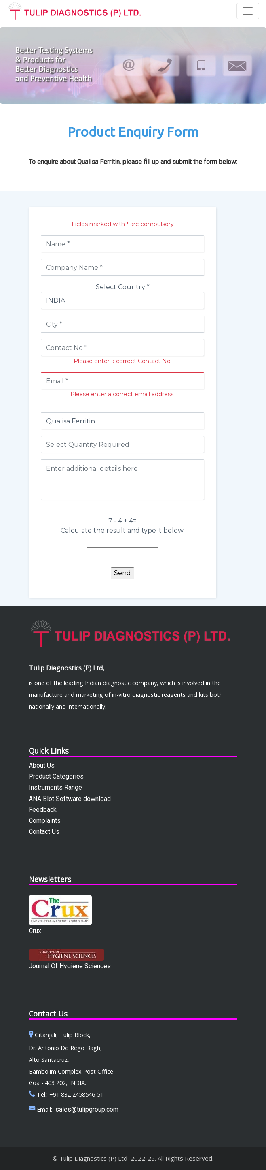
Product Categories (56, 776)
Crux (35, 931)
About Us (42, 765)
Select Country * (123, 287)
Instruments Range (55, 787)
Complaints (45, 820)
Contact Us (44, 831)
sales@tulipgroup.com (86, 1109)
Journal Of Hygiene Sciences (70, 966)
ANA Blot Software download (70, 799)
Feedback (43, 809)
